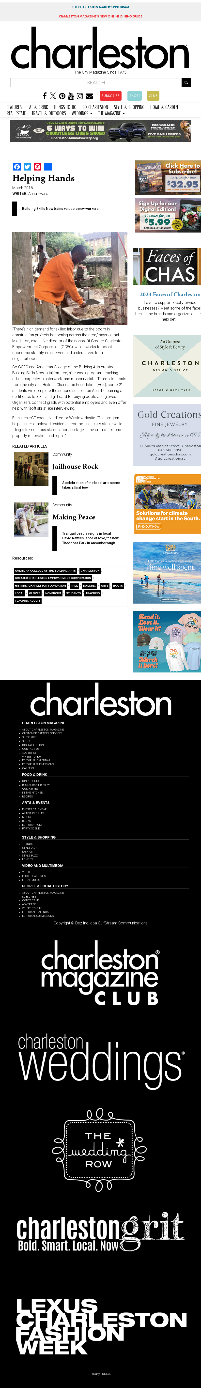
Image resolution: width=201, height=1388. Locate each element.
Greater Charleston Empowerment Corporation (53, 578)
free (74, 585)
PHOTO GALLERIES (34, 876)
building (89, 585)
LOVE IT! (27, 859)
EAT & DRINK (38, 106)
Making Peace (73, 517)
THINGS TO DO (65, 106)
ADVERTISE (29, 752)
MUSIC (26, 817)
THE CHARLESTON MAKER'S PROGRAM (100, 7)
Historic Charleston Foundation (40, 585)
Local (19, 593)
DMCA (106, 1374)
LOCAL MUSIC (31, 880)
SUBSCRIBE (111, 96)
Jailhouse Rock (75, 466)
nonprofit (53, 593)
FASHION (27, 851)
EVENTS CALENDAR (34, 809)
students (73, 593)
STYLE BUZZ (30, 855)
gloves (34, 593)
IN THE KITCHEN (32, 792)
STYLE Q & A (29, 847)
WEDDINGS (82, 112)
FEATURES (14, 106)
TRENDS (27, 843)
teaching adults (28, 600)
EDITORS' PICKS (32, 825)
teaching (93, 593)
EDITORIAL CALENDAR (36, 760)
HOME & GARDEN (164, 106)
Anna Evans (38, 193)
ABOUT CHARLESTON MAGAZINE (43, 729)
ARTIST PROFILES (33, 813)
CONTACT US (30, 748)
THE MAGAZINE (111, 112)
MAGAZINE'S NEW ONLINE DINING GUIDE (100, 16)
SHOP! (134, 96)
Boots (118, 585)
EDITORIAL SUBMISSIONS (38, 764)
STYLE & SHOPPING (129, 106)
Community (62, 454)
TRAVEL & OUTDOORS (49, 112)
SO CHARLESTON (95, 106)
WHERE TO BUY (32, 756)
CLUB (153, 96)
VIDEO (26, 872)
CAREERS (28, 768)
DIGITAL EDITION (33, 745)
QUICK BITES (30, 788)
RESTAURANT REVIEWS (36, 785)
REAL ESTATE (16, 112)
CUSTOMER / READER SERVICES (42, 733)
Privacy (95, 1374)
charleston (90, 570)
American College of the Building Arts (45, 570)
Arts (104, 585)
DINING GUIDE (31, 781)
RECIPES (27, 796)
